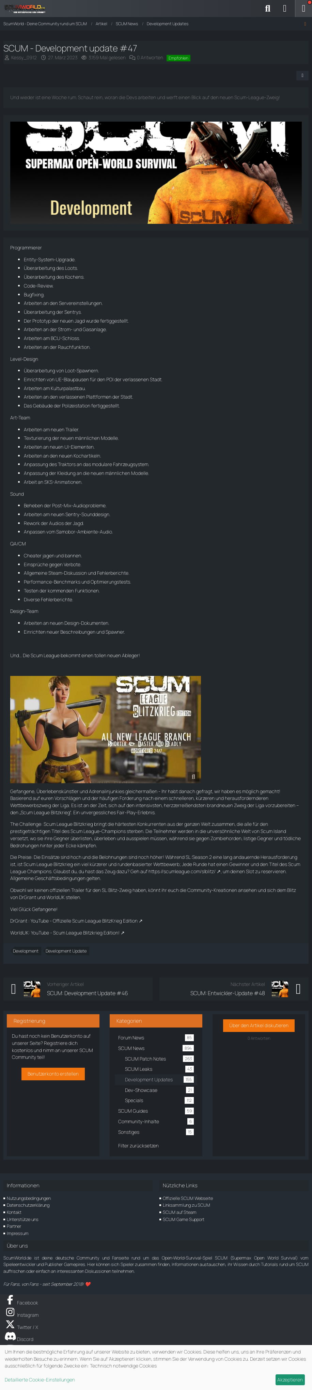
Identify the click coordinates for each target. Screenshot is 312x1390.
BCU (55, 338)
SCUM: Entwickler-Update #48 (227, 993)
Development (25, 951)
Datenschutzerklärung (28, 1205)
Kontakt (14, 1212)
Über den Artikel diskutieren (258, 1025)
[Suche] (268, 8)
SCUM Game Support (183, 1219)
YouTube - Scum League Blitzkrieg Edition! (75, 932)
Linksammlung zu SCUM (186, 1205)
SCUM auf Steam (180, 1212)
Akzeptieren (290, 1379)
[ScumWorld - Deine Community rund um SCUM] (27, 8)
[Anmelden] (285, 8)
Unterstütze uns (22, 1219)
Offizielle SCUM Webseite (188, 1198)
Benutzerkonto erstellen (53, 1073)
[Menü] (303, 8)
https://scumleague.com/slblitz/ (182, 871)
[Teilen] (302, 75)
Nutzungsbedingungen (29, 1198)
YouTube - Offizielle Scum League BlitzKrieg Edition (84, 920)
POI (109, 379)
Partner (14, 1226)
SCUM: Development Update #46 (87, 993)
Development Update (66, 951)
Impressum (18, 1233)
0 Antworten (150, 57)
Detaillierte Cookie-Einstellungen (40, 1379)
